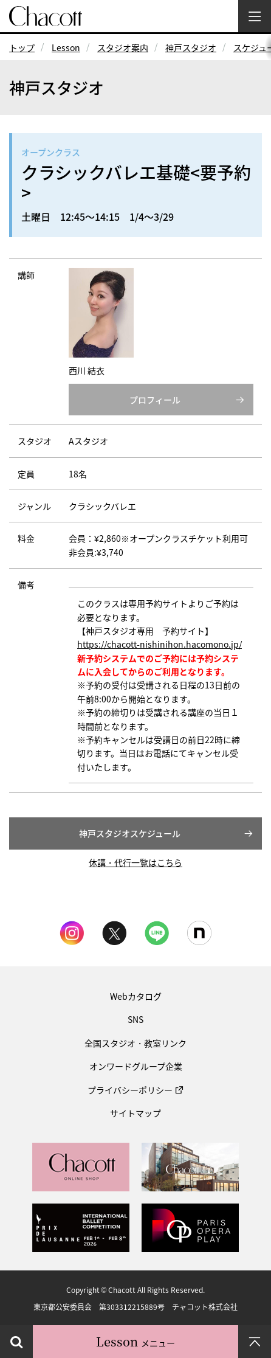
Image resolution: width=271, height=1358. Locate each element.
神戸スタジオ (190, 47)
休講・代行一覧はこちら (135, 862)
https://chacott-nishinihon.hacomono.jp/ (159, 644)
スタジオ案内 (122, 47)
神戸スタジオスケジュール (129, 833)
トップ (22, 47)
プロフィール (154, 399)
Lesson (66, 47)
